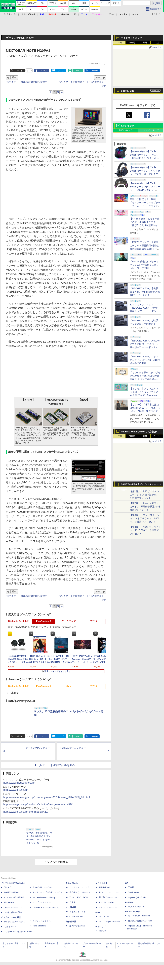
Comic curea (133, 892)
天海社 (131, 887)
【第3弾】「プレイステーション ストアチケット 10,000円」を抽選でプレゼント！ (144, 518)
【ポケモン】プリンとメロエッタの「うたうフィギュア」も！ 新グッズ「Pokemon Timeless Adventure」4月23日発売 (145, 395)
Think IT (7, 887)
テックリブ (100, 926)
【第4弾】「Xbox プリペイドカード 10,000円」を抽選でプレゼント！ (145, 530)
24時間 (132, 42)
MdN (97, 912)
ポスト (20, 71)
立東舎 (72, 902)
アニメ (93, 621)
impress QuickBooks (137, 897)
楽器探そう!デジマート (79, 892)
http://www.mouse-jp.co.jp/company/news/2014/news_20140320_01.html (46, 797)
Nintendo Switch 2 (18, 621)
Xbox (68, 686)
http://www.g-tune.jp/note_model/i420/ (25, 811)
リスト (29, 71)
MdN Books (104, 916)
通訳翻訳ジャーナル (108, 897)
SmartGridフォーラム (42, 887)
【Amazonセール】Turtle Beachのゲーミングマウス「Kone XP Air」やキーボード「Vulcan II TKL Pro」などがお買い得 (145, 158)
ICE (126, 883)
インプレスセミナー (42, 902)
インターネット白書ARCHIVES (18, 931)
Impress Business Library (44, 897)
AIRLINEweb (104, 887)
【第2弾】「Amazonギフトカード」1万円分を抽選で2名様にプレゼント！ (145, 506)
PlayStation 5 (43, 621)
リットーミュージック (79, 887)
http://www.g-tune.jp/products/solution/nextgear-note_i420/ (37, 804)
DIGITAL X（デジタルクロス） (46, 907)
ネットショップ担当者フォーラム (48, 892)
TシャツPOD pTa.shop (139, 916)
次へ (98, 77)
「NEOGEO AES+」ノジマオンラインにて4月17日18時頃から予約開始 (145, 360)
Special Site (127, 90)
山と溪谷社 (71, 907)
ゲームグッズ (69, 621)
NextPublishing (39, 926)
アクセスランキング (131, 38)
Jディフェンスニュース (109, 892)
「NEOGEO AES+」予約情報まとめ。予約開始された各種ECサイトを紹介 (145, 291)
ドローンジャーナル (13, 907)
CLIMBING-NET (76, 916)
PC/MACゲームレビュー (73, 748)
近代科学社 (71, 921)
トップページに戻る (56, 862)
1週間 (144, 42)
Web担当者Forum (12, 892)
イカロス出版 (101, 883)
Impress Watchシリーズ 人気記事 (139, 431)
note (77, 71)
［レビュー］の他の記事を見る (56, 765)
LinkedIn (94, 71)
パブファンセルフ (136, 906)
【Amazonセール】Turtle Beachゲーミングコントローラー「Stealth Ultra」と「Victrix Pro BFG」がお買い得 (145, 190)
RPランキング (125, 130)
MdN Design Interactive (109, 921)
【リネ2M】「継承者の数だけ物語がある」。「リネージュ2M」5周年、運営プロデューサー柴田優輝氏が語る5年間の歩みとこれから (145, 411)
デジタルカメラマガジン (15, 921)
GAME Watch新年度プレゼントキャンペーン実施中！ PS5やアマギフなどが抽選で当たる (141, 485)
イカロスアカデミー (108, 907)
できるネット (10, 926)
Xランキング (127, 126)
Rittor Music (72, 883)
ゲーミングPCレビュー (37, 748)
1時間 (119, 42)
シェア (44, 71)
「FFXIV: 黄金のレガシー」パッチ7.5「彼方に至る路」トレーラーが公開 (144, 265)
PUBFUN (129, 902)
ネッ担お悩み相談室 (13, 912)
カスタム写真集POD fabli (140, 921)
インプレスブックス (42, 921)
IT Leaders (9, 902)
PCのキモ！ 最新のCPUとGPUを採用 (26, 82)
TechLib (102, 931)
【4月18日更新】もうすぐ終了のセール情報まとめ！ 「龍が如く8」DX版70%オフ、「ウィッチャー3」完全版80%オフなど (144, 225)
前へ (14, 77)
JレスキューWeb (106, 902)
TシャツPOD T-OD (78, 897)
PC (75, 14)
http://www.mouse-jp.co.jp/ (19, 782)
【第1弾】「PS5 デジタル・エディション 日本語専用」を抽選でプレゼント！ (145, 494)
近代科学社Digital (77, 926)
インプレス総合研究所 (14, 897)
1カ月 (156, 42)
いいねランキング (151, 130)
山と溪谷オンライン (78, 911)
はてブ (61, 71)
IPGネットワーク (132, 911)
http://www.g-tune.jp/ (15, 789)
